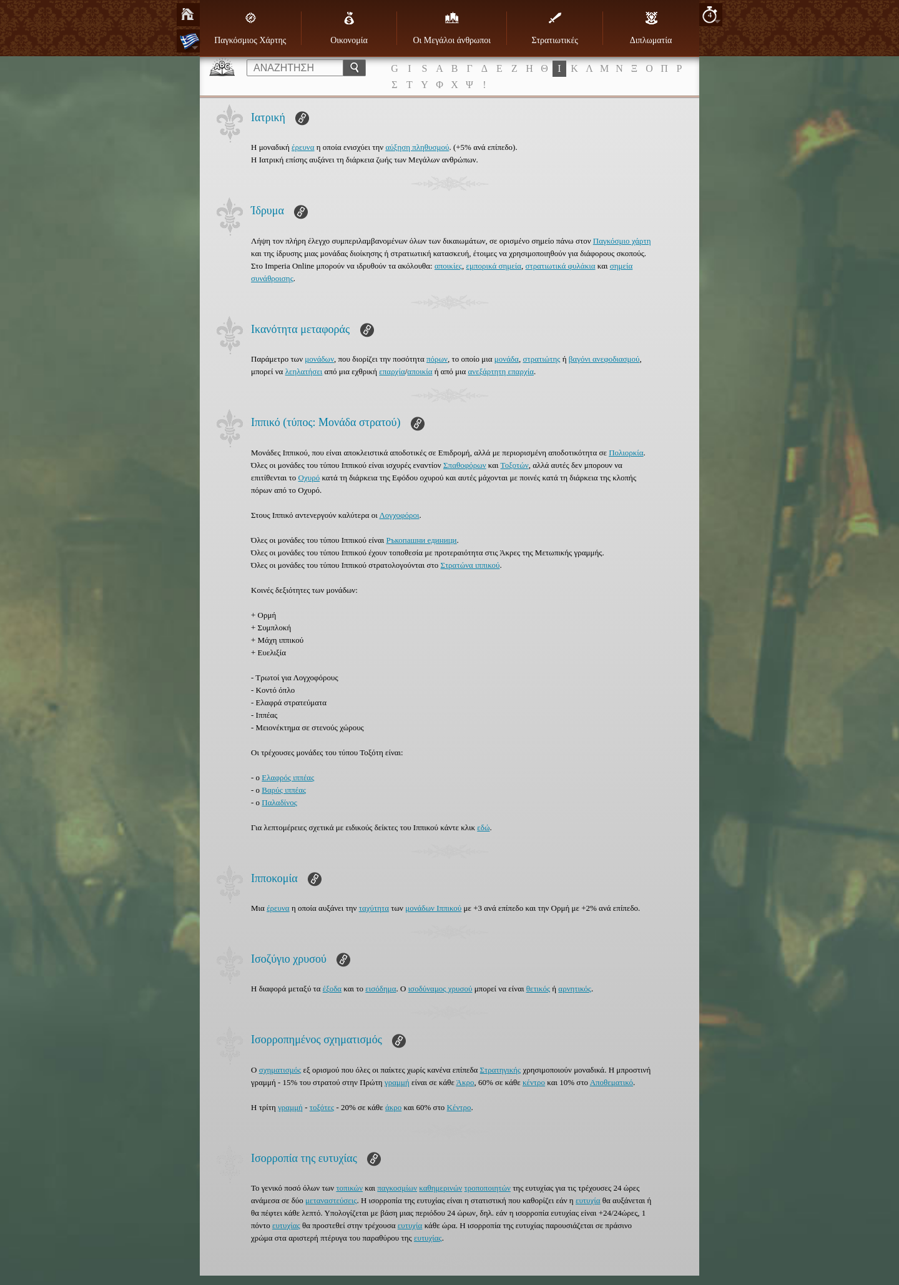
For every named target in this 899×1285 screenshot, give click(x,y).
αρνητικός (574, 988)
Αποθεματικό (611, 1082)
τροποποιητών (487, 1188)
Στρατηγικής (500, 1069)
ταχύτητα (374, 908)
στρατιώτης (541, 359)
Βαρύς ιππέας (284, 790)
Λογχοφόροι (399, 515)
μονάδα (506, 359)
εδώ (483, 827)
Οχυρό (309, 477)
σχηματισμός (280, 1069)
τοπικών (349, 1188)
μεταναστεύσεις (330, 1200)
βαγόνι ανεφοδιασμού (604, 359)
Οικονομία (349, 28)
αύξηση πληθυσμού (417, 147)
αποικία (419, 371)
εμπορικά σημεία (494, 265)
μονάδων (319, 359)
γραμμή (397, 1082)
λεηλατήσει (304, 371)
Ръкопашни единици (421, 540)
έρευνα (303, 147)
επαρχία (392, 371)
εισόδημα (380, 988)
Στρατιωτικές (554, 28)
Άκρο (465, 1082)
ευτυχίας (286, 1225)
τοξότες (322, 1107)
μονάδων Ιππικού (433, 908)
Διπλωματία (651, 28)
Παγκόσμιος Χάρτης (250, 28)
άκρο (393, 1107)
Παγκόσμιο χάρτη (622, 241)
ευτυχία (588, 1200)
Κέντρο (459, 1107)
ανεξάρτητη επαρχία (501, 371)
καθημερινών (440, 1188)
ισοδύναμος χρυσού (440, 988)
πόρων (437, 359)
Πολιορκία (626, 452)
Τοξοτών (515, 465)
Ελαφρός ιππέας (288, 777)
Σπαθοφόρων (464, 465)
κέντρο (534, 1082)
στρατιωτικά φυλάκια (561, 265)
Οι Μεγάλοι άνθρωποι (452, 28)
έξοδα (332, 988)
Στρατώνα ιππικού (470, 565)
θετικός (538, 988)
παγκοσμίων (397, 1188)
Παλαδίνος (279, 802)
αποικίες (448, 265)
